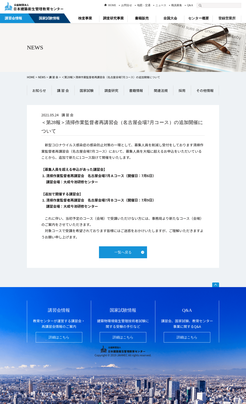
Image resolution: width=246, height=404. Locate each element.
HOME (112, 5)
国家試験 (87, 90)
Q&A (190, 5)
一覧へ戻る (123, 252)
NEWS (42, 77)
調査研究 (111, 90)
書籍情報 (136, 90)
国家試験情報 (49, 18)
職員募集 (176, 5)
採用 (182, 90)
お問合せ (126, 5)
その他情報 (205, 90)
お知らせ (39, 90)
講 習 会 (53, 77)
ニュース (160, 5)
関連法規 (161, 90)
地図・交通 (143, 5)
